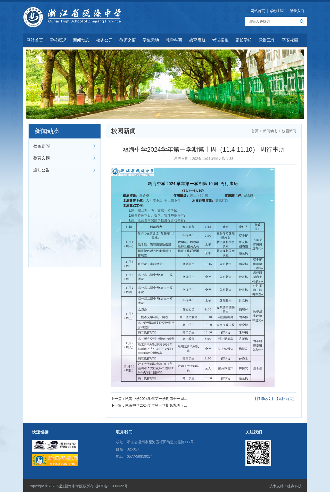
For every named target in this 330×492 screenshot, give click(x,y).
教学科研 (174, 40)
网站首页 (258, 11)
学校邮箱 (277, 11)
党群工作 (267, 40)
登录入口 (297, 11)
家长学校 (243, 40)
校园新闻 (41, 146)
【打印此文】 (264, 399)
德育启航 (197, 40)
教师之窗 (127, 40)
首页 (255, 131)
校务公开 (104, 40)
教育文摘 (41, 158)
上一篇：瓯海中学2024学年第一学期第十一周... (149, 399)
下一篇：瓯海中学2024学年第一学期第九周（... (149, 405)
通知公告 (41, 170)
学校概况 (58, 40)
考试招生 (220, 40)
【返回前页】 (285, 399)
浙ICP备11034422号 (111, 486)
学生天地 (151, 40)
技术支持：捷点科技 (285, 486)
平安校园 (290, 40)
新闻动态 (81, 40)
